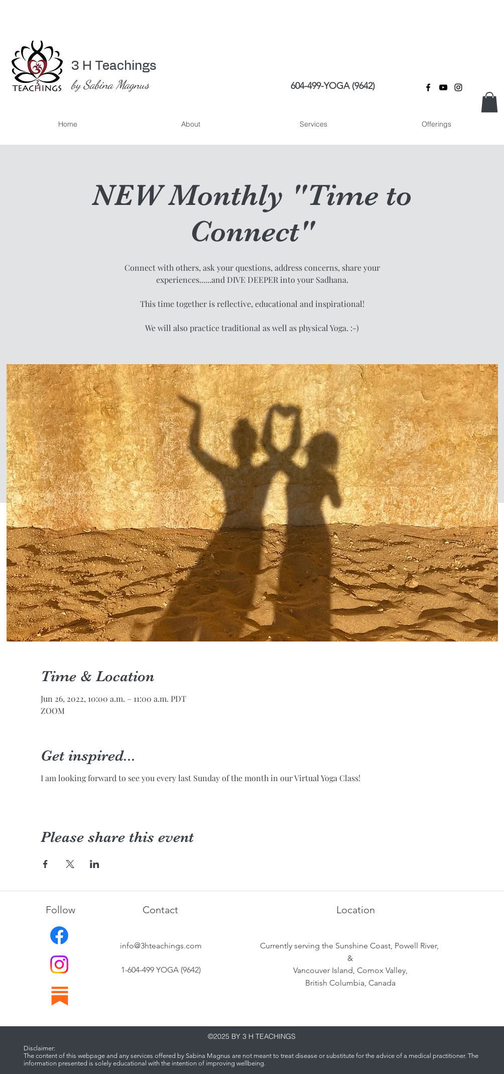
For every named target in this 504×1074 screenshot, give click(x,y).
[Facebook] (59, 935)
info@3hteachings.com (161, 945)
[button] (489, 102)
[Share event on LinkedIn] (94, 864)
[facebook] (428, 87)
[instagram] (458, 87)
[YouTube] (443, 87)
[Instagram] (59, 964)
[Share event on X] (70, 864)
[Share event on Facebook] (45, 864)
